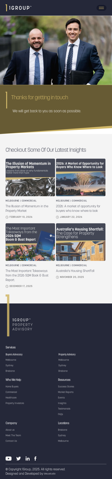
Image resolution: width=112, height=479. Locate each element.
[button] (101, 8)
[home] (18, 7)
